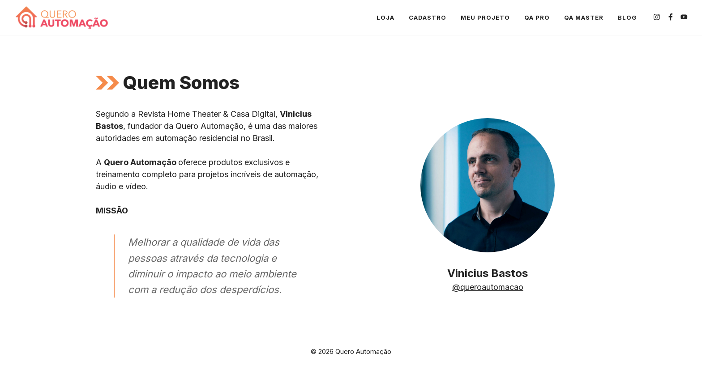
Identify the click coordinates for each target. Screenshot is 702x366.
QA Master (584, 17)
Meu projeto (485, 17)
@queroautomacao (487, 287)
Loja (385, 17)
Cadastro (427, 17)
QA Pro (537, 17)
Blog (627, 17)
